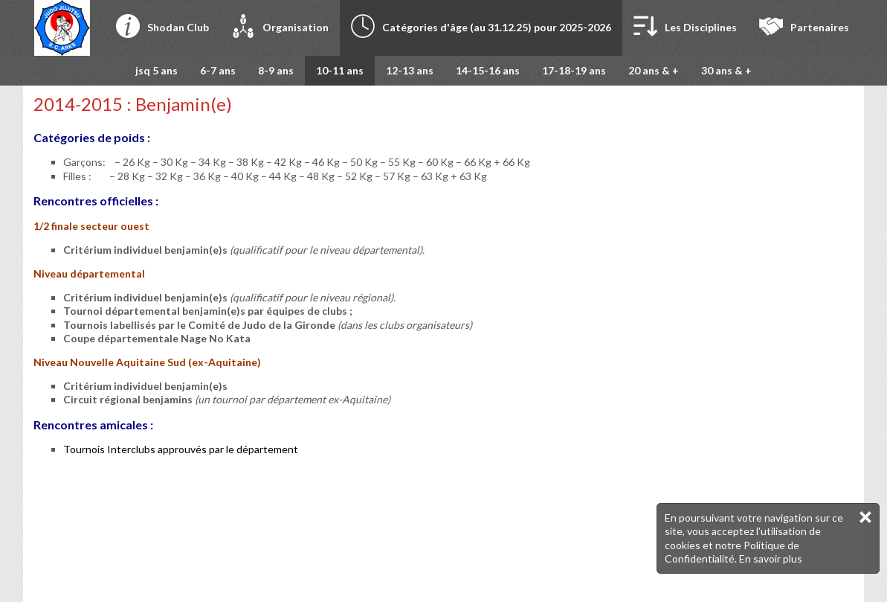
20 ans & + (653, 70)
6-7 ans (218, 70)
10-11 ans (340, 70)
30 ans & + (726, 70)
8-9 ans (276, 70)
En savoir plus (770, 558)
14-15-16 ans (488, 70)
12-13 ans (409, 70)
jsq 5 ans (156, 70)
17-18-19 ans (574, 70)
